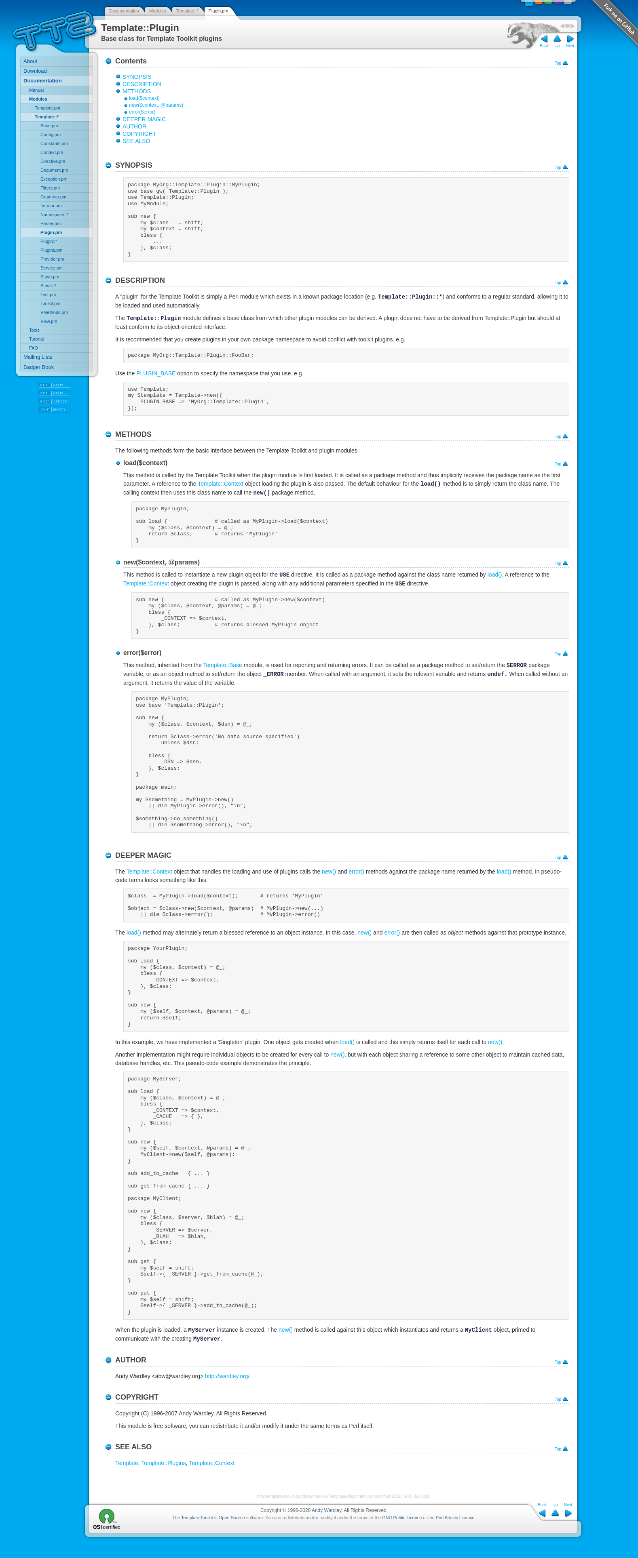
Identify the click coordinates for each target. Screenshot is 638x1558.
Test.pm (48, 294)
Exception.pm (54, 179)
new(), (338, 1054)
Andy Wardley (326, 1510)
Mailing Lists (38, 357)
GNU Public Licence (402, 1517)
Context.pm (51, 152)
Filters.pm (50, 187)
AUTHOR (134, 126)
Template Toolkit (197, 1517)
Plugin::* (48, 241)
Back (544, 46)
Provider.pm (52, 259)
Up (557, 46)
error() (356, 871)
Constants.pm (54, 143)
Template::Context (220, 484)
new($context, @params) (156, 105)
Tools (34, 330)
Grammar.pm (53, 196)
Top (558, 63)
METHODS (137, 91)
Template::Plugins (163, 1463)
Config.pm (50, 134)
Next (570, 46)
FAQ (33, 347)
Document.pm (54, 170)
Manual (36, 90)
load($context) (144, 98)
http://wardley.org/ (227, 1376)
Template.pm (47, 107)
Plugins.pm (51, 250)
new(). (496, 1042)
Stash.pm (49, 276)
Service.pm (51, 267)
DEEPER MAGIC (144, 119)
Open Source (232, 1517)
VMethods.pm (54, 312)
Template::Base (222, 665)
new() (329, 871)
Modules (157, 10)
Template (126, 1463)
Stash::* (48, 285)
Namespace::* (54, 214)
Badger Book (38, 367)
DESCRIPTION (142, 84)
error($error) (142, 112)
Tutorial (36, 339)
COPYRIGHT (139, 134)
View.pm (48, 321)
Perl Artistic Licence (455, 1517)
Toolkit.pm (50, 303)
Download (35, 71)
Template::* (187, 10)
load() (495, 575)
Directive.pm (52, 161)
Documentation (124, 10)
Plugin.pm (218, 10)
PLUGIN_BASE (155, 373)
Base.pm (49, 125)
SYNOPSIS (137, 77)
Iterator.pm (51, 205)
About (30, 61)
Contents (131, 61)
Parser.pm (50, 223)
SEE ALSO (136, 141)
